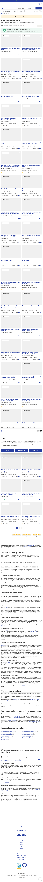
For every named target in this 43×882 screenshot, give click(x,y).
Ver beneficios (36, 33)
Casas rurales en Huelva (28, 739)
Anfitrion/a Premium (27, 61)
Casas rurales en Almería (7, 739)
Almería (23, 687)
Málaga (8, 579)
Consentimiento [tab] (7, 434)
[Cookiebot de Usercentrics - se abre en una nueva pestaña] (37, 431)
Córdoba (3, 627)
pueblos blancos (16, 701)
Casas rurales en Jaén (27, 738)
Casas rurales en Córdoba (28, 736)
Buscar (38, 8)
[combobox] (8, 8)
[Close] (41, 18)
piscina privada (31, 547)
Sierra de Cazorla (33, 633)
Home (2, 15)
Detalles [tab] (21, 434)
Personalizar (21, 450)
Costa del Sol (17, 718)
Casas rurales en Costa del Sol (8, 733)
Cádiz (8, 598)
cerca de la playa (27, 548)
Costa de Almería (12, 722)
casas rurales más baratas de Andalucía (18, 789)
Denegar (8, 450)
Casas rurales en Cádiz (28, 735)
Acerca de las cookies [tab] (35, 434)
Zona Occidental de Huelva (33, 723)
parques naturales (5, 702)
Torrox (34, 791)
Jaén (7, 632)
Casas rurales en (5, 741)
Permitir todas (35, 450)
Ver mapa (36, 11)
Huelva (6, 609)
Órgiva (12, 792)
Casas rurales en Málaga (7, 735)
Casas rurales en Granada (7, 736)
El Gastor (8, 792)
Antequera (12, 586)
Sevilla (9, 664)
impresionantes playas (34, 701)
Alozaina (38, 791)
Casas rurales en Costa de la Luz (30, 733)
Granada (3, 647)
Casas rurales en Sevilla (7, 738)
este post (7, 784)
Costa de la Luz (17, 719)
